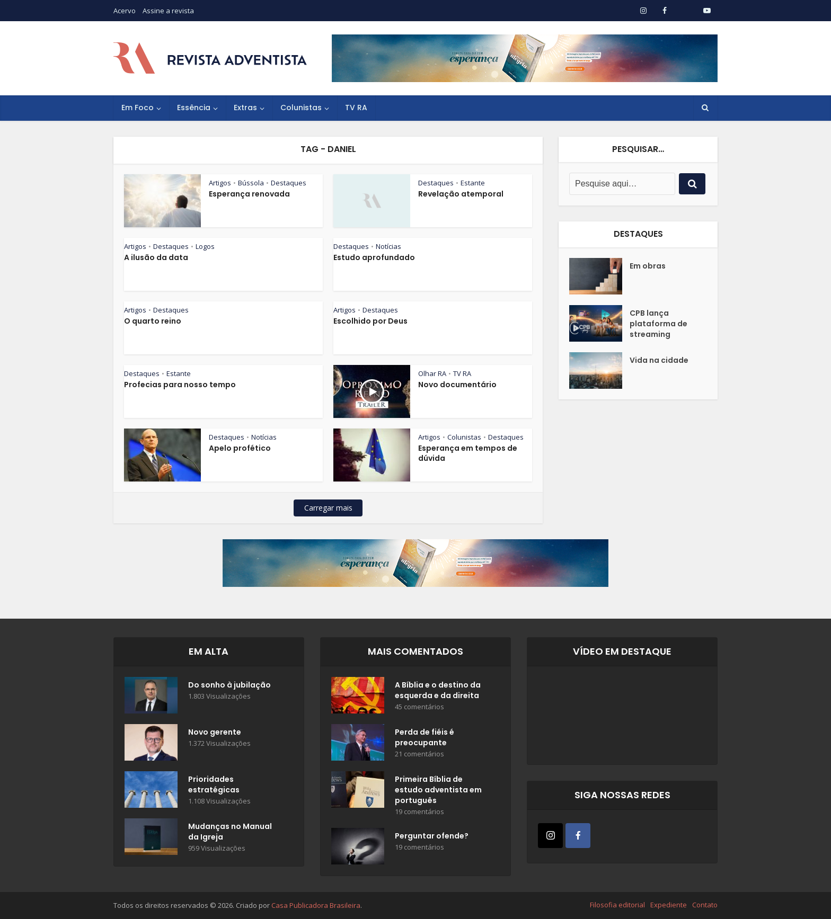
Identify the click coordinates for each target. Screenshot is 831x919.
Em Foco (137, 107)
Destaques (288, 183)
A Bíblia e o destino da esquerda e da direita (438, 690)
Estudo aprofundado (374, 257)
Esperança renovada (249, 194)
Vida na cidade (659, 360)
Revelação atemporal (460, 194)
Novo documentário (457, 384)
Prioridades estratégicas (214, 784)
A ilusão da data (156, 257)
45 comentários (419, 706)
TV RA (356, 107)
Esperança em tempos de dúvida (467, 453)
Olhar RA (432, 373)
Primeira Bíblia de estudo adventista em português (438, 790)
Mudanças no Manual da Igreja (230, 831)
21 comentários (419, 754)
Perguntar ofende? (431, 836)
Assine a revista (168, 10)
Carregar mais (328, 508)
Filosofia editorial (617, 904)
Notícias (388, 246)
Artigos (220, 183)
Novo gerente (214, 732)
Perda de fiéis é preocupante (424, 737)
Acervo (124, 10)
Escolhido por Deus (370, 321)
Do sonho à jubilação (229, 685)
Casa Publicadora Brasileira (315, 905)
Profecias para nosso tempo (180, 384)
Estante (473, 183)
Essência (193, 107)
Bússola (251, 183)
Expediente (668, 904)
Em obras (648, 266)
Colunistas (301, 107)
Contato (705, 904)
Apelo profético (240, 448)
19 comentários (419, 811)
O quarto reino (152, 321)
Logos (205, 246)
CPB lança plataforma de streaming (658, 324)
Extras (245, 107)
